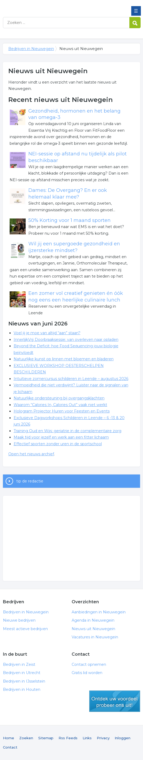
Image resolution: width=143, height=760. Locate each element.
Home (8, 738)
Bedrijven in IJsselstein (24, 681)
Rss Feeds (68, 738)
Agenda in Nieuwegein (93, 620)
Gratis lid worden (87, 672)
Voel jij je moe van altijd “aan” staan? (47, 333)
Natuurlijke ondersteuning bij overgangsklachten (59, 398)
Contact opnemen (89, 664)
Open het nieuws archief (31, 454)
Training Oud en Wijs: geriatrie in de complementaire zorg (67, 430)
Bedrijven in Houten (21, 689)
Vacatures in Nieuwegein (95, 637)
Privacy (103, 738)
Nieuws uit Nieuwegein (93, 628)
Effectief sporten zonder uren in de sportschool (58, 443)
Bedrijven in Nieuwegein (41, 6)
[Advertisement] (71, 538)
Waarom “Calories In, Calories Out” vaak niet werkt (60, 404)
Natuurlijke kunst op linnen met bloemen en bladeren (64, 359)
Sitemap (45, 738)
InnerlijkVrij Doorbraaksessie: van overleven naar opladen (66, 339)
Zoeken (26, 738)
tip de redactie (29, 481)
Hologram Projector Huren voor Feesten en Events (62, 411)
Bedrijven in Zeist (19, 664)
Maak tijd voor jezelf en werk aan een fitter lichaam (61, 437)
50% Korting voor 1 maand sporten (69, 220)
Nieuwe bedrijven (19, 620)
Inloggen (122, 738)
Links (87, 738)
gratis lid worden (114, 701)
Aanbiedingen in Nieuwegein (99, 612)
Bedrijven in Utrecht (21, 672)
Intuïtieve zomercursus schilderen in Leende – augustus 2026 (71, 378)
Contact (10, 747)
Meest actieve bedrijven (25, 628)
